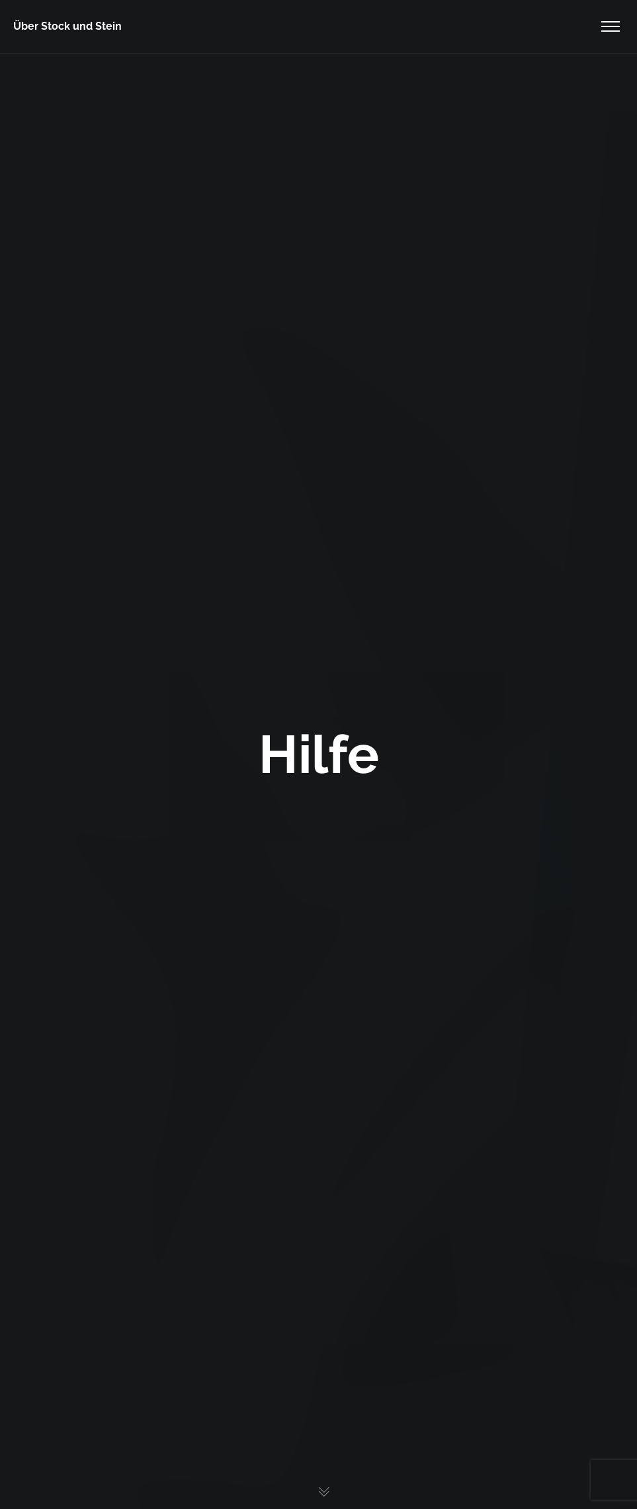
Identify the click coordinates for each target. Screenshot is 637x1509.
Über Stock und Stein (67, 26)
